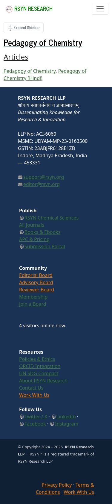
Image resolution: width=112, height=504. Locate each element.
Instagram (66, 423)
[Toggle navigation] (100, 9)
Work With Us (34, 395)
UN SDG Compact (38, 373)
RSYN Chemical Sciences (51, 217)
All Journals (31, 225)
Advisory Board (36, 282)
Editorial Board (36, 275)
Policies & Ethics (37, 359)
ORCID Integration (40, 366)
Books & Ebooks (42, 232)
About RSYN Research (43, 380)
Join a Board (32, 304)
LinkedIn (66, 416)
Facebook (35, 423)
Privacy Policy (57, 485)
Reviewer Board (36, 289)
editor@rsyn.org (41, 184)
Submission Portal (44, 246)
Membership (33, 296)
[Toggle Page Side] (24, 27)
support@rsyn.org (43, 177)
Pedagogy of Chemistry (30, 71)
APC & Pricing (34, 239)
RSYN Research (29, 8)
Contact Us (31, 388)
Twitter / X (35, 416)
